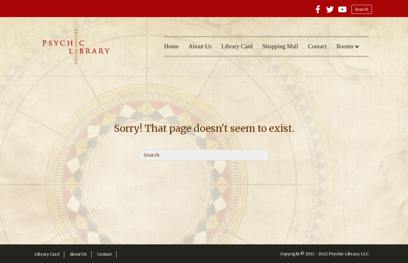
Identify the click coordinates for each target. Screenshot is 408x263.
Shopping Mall (280, 46)
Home (171, 46)
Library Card (237, 46)
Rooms (344, 46)
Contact (317, 46)
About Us (200, 46)
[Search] (204, 155)
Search (361, 9)
